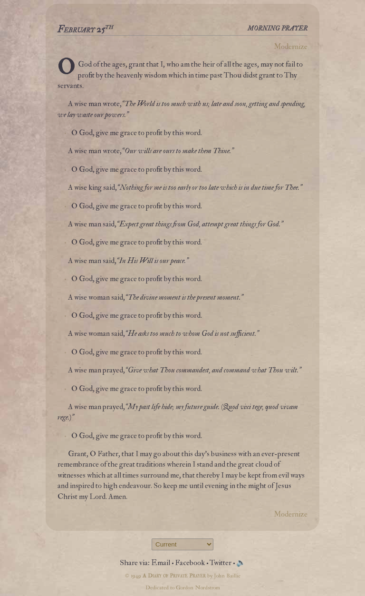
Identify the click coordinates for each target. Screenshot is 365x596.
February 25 (85, 29)
